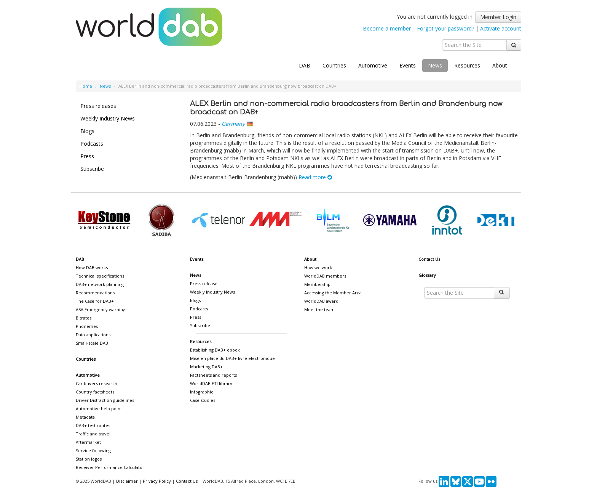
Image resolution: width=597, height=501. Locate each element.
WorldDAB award (321, 301)
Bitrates (83, 318)
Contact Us (429, 259)
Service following (93, 450)
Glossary (427, 275)
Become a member (387, 28)
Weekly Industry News (107, 118)
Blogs (87, 131)
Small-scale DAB (92, 343)
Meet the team (319, 309)
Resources (467, 65)
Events (407, 65)
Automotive (372, 65)
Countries (334, 65)
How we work (318, 267)
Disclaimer (127, 481)
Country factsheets (95, 392)
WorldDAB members (325, 276)
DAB (304, 65)
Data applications (93, 334)
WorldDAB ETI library (211, 383)
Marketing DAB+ (206, 366)
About (499, 65)
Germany (233, 123)
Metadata (85, 417)
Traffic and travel (93, 434)
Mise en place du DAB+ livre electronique (232, 358)
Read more (315, 177)
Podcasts (91, 143)
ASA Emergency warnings (101, 309)
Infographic (201, 392)
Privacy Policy (157, 481)
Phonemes (87, 326)
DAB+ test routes (93, 425)
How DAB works (92, 267)
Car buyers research (96, 383)
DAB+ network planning (100, 284)
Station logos (89, 459)
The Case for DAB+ (95, 301)
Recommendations (95, 292)
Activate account (500, 28)
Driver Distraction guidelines (105, 400)
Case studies (202, 400)
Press (87, 156)
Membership (317, 284)
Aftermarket (88, 442)
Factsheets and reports (213, 375)
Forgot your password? (445, 28)
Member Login (498, 17)
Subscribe (92, 168)
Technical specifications (100, 276)
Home (86, 86)
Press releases (98, 105)
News (435, 65)
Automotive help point (99, 408)
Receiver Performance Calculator (110, 467)
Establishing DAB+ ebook (215, 350)
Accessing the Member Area (333, 292)
